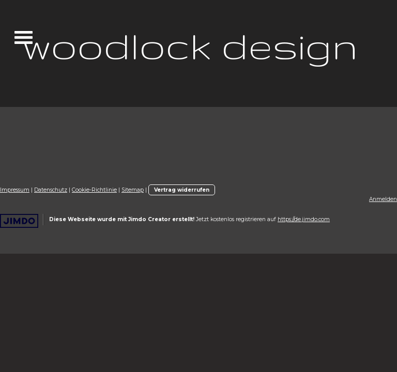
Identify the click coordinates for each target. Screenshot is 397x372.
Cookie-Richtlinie (94, 190)
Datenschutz (50, 190)
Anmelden (383, 199)
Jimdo (19, 221)
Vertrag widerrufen (181, 190)
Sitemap (132, 190)
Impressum (14, 190)
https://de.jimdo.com (304, 219)
